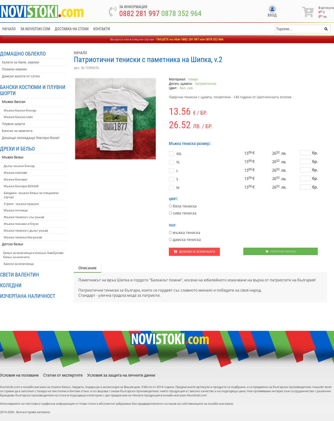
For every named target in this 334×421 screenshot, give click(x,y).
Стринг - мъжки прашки (21, 204)
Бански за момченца (19, 264)
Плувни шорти (13, 124)
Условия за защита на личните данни (121, 375)
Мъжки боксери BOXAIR (21, 186)
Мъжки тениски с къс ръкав (24, 217)
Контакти (101, 29)
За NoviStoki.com (35, 29)
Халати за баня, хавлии (20, 62)
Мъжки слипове (15, 173)
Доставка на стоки (72, 29)
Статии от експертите (63, 375)
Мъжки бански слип (18, 117)
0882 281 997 (139, 13)
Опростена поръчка (280, 251)
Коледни (11, 285)
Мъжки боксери (15, 179)
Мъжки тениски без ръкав (23, 237)
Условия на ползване (19, 375)
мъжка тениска (186, 232)
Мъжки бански (13, 101)
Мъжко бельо (12, 157)
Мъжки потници (16, 210)
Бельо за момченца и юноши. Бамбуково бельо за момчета (33, 255)
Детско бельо (12, 244)
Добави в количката (194, 251)
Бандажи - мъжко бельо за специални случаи (31, 195)
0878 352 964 (181, 13)
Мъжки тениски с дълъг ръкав (26, 230)
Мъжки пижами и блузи (21, 224)
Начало (9, 29)
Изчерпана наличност (27, 296)
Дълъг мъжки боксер (19, 166)
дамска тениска (187, 239)
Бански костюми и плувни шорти (32, 90)
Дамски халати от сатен (21, 76)
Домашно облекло (23, 54)
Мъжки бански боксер (20, 110)
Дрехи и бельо (17, 149)
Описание (87, 267)
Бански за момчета (17, 130)
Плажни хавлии (14, 69)
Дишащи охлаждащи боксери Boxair (31, 137)
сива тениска (184, 213)
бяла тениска (185, 206)
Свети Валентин (19, 275)
